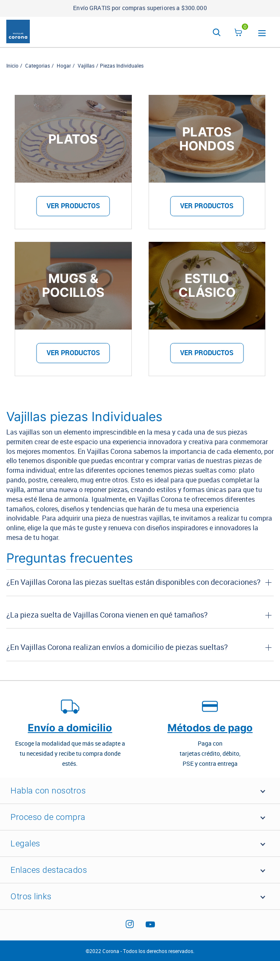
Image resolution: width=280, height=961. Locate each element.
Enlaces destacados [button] (48, 870)
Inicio (12, 66)
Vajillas (86, 66)
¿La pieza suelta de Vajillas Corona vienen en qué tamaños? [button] (107, 615)
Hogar (64, 66)
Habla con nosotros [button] (48, 791)
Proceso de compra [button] (48, 817)
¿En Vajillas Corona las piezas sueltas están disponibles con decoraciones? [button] (133, 582)
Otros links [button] (31, 896)
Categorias (37, 66)
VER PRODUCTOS (73, 206)
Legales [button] (25, 843)
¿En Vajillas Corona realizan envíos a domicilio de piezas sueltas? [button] (117, 647)
